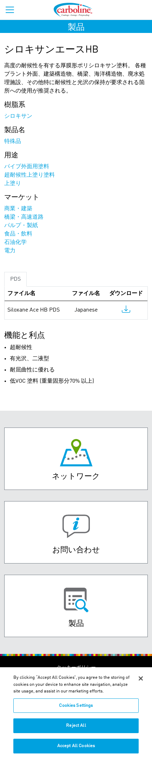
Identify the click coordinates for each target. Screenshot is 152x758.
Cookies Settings (76, 708)
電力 (9, 251)
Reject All (76, 728)
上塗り (12, 183)
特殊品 (12, 141)
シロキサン (18, 116)
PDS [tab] (15, 279)
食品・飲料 (18, 234)
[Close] (140, 681)
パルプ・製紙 (21, 225)
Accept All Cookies (76, 748)
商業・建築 (18, 209)
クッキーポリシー (76, 667)
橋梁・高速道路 (24, 217)
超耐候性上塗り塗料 (29, 175)
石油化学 (15, 242)
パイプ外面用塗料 (26, 167)
